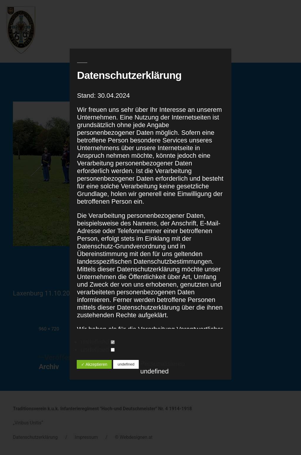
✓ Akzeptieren (94, 364)
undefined (98, 342)
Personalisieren (162, 363)
